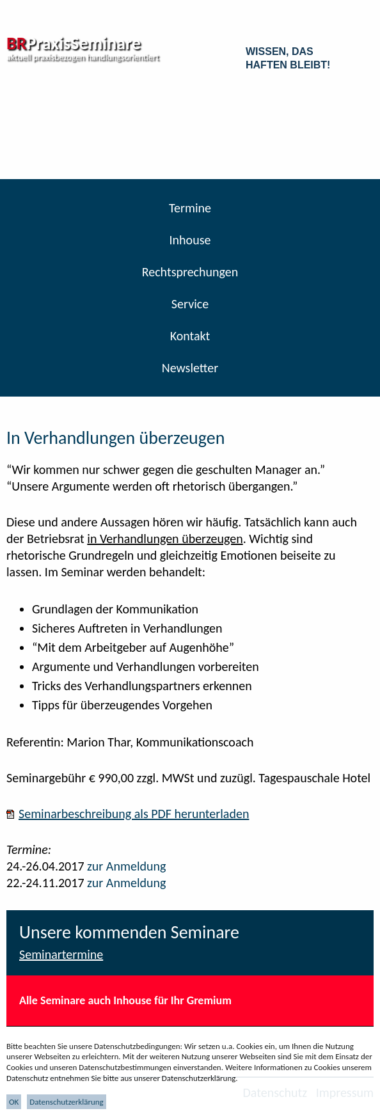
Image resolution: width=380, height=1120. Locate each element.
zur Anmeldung (126, 866)
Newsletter (190, 367)
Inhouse (190, 240)
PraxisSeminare (73, 43)
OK (14, 1102)
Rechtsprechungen (190, 272)
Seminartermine (61, 954)
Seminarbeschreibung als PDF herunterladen (134, 813)
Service (190, 304)
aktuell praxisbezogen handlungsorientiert (82, 57)
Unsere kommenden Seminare (129, 932)
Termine (190, 208)
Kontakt (190, 335)
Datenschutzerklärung (66, 1102)
